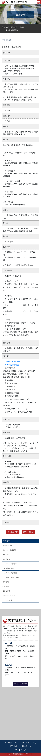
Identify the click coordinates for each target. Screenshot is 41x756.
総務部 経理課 (9, 568)
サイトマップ (20, 750)
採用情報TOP (7, 545)
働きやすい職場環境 (9, 550)
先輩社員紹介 (7, 559)
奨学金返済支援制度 (12, 362)
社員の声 (6, 555)
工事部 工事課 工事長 (11, 577)
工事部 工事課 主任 (10, 573)
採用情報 (13, 746)
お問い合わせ (28, 532)
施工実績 (25, 743)
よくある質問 (13, 532)
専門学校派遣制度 (12, 365)
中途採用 (6, 586)
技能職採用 (6, 591)
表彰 (34, 743)
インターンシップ (9, 596)
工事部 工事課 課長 (10, 564)
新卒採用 (6, 582)
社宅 (6, 399)
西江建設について (12, 743)
